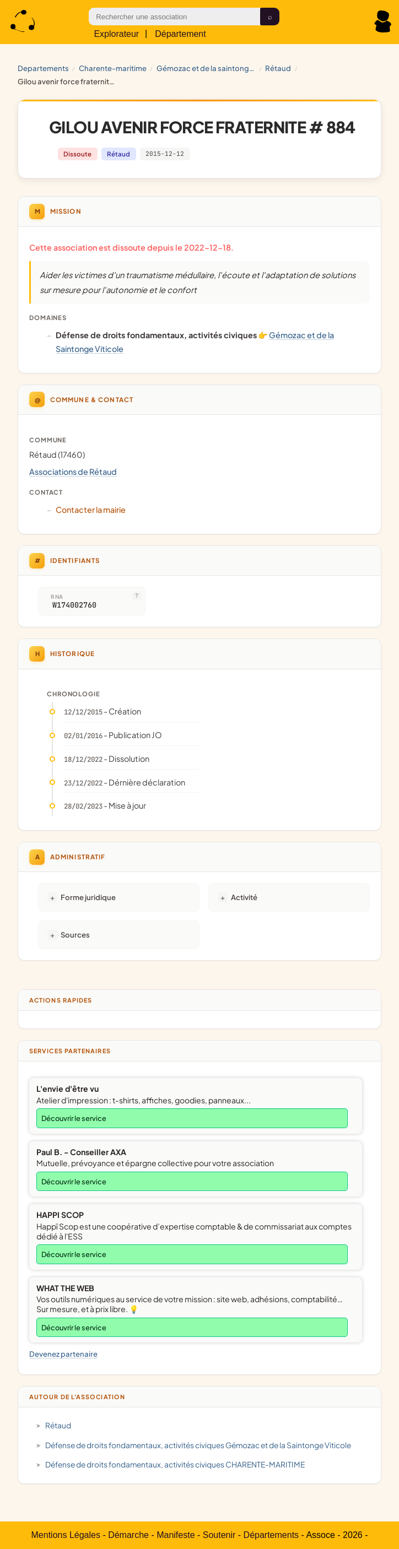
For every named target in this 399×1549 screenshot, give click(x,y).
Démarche (128, 1535)
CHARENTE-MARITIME (113, 68)
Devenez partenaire (63, 1353)
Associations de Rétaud (73, 471)
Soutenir (219, 1535)
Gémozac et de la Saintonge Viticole (206, 68)
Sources (75, 934)
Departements (43, 68)
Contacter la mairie (91, 509)
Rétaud (278, 68)
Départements (271, 1535)
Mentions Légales (65, 1535)
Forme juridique (88, 897)
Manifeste (176, 1535)
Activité (244, 897)
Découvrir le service (73, 1118)
